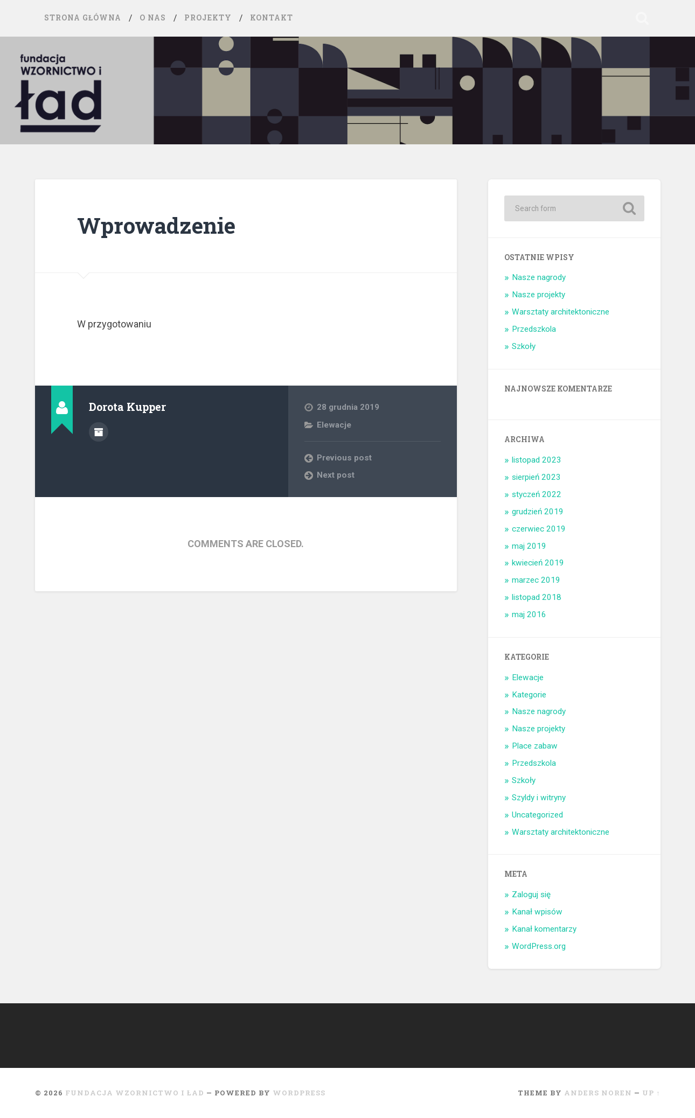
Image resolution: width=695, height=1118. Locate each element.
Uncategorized (537, 815)
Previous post (344, 458)
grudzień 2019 (538, 511)
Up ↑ (651, 1092)
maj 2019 (529, 546)
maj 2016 (529, 614)
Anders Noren (598, 1092)
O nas (153, 18)
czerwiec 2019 (539, 529)
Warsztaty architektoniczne (560, 312)
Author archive (98, 432)
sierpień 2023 (536, 477)
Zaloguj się (531, 894)
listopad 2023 (536, 460)
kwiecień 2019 (538, 563)
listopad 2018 (536, 597)
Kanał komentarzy (544, 929)
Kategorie (529, 695)
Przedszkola (534, 329)
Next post (336, 475)
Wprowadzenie (156, 225)
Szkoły (524, 346)
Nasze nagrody (539, 277)
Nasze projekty (538, 294)
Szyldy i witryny (539, 797)
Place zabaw (535, 746)
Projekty (208, 18)
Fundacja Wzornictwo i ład (134, 1092)
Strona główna (82, 18)
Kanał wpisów (537, 912)
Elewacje (334, 425)
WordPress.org (539, 946)
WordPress (299, 1092)
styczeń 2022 (536, 494)
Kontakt (271, 18)
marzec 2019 (536, 580)
